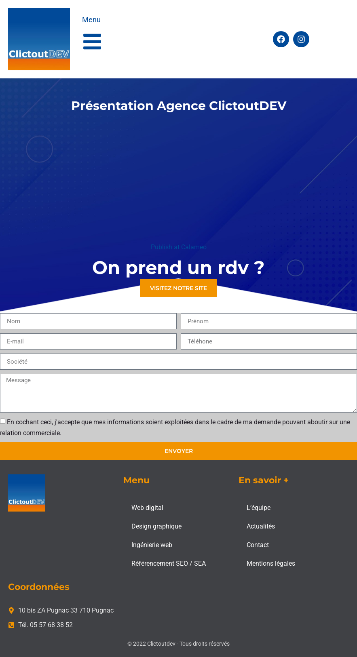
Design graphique (156, 526)
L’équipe (258, 508)
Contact (258, 545)
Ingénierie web (151, 545)
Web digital (147, 508)
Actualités (261, 526)
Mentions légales (271, 563)
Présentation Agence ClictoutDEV (178, 105)
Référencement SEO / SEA (168, 563)
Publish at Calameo (179, 247)
